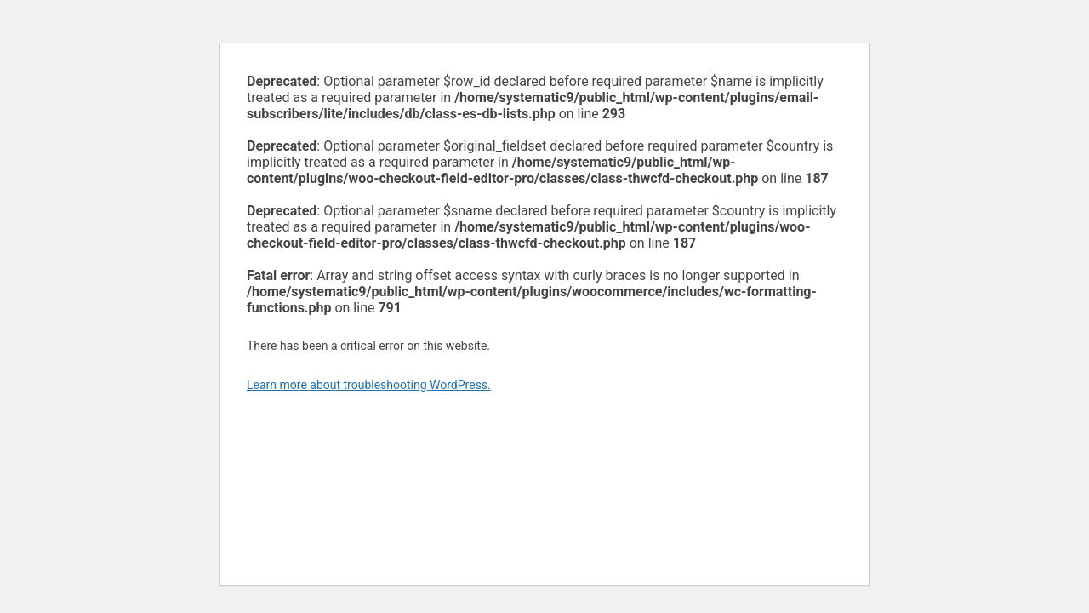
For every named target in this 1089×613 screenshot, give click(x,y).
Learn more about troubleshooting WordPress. (369, 385)
